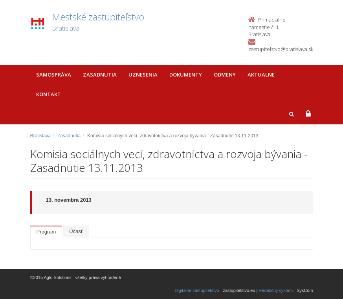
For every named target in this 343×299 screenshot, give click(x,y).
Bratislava (40, 136)
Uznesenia (143, 74)
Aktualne (261, 74)
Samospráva (53, 74)
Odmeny (225, 74)
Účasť (76, 231)
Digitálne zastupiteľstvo (196, 290)
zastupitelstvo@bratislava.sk (280, 49)
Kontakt (48, 94)
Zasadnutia (100, 74)
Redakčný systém (276, 290)
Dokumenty (185, 74)
